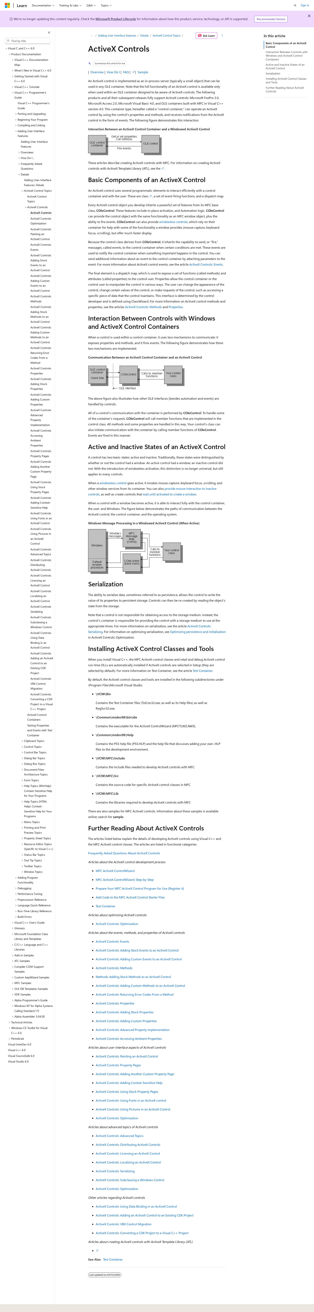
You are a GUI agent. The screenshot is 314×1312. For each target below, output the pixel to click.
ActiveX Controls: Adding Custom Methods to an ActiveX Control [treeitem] (40, 334)
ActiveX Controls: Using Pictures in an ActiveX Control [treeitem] (40, 536)
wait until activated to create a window (169, 494)
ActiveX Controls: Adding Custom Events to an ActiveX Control (139, 959)
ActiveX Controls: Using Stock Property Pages (127, 1091)
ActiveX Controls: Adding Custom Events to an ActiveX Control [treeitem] (40, 283)
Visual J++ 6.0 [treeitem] (17, 1050)
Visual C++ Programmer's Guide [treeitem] (33, 105)
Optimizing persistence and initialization (198, 632)
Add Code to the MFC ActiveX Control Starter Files (130, 897)
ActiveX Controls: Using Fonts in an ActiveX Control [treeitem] (41, 518)
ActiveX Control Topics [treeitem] (36, 199)
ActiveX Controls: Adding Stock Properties (125, 1012)
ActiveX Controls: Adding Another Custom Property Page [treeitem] (40, 469)
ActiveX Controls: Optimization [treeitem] (40, 221)
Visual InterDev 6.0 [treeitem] (19, 1044)
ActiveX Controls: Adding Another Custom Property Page (135, 1074)
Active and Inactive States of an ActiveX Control (285, 66)
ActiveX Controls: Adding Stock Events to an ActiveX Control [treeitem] (40, 262)
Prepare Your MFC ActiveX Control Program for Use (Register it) (140, 888)
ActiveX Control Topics (166, 35)
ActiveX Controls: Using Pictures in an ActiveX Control (133, 1109)
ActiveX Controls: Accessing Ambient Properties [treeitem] (40, 438)
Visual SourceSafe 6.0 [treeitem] (21, 1056)
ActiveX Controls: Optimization (117, 924)
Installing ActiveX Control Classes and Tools (286, 80)
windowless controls (173, 222)
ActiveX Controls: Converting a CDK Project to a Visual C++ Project (142, 1233)
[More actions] (222, 35)
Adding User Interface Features (117, 35)
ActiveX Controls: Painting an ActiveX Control (127, 1056)
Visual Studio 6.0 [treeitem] (18, 1061)
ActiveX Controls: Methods (143, 307)
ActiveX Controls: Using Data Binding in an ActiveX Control (136, 1206)
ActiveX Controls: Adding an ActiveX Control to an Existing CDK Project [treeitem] (41, 663)
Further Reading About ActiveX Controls (285, 89)
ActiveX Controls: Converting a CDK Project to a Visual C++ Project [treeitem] (41, 701)
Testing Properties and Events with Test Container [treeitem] (39, 730)
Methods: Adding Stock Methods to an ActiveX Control (133, 977)
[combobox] (27, 41)
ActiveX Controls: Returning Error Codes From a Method (134, 994)
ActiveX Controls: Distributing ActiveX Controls (128, 1144)
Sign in (305, 5)
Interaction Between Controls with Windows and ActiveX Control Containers (287, 55)
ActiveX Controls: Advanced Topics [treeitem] (40, 551)
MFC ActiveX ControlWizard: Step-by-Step (125, 879)
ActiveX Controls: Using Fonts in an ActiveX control (131, 1100)
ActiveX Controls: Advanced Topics (119, 1136)
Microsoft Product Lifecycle (116, 19)
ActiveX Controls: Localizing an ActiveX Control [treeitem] (40, 596)
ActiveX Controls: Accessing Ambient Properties (129, 1038)
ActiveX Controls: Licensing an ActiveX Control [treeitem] (40, 580)
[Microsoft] (7, 5)
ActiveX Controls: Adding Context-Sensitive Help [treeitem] (40, 502)
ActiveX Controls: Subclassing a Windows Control (130, 1180)
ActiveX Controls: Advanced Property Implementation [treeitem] (40, 417)
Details (144, 35)
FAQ (126, 72)
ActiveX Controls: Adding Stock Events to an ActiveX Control (137, 950)
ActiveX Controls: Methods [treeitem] (40, 298)
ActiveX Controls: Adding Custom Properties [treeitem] (40, 399)
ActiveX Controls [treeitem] (40, 213)
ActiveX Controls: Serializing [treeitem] (40, 609)
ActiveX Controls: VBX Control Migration (123, 1224)
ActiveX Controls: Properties (115, 1003)
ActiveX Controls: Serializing (115, 1171)
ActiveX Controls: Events (206, 264)
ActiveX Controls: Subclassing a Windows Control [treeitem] (41, 622)
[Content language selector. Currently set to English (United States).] (23, 1306)
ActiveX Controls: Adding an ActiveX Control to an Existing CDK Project (144, 1215)
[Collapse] (49, 32)
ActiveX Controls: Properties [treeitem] (40, 370)
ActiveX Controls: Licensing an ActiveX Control (128, 1153)
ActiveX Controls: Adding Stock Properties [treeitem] (40, 384)
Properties (176, 307)
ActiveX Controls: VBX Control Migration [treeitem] (40, 683)
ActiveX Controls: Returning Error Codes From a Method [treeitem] (40, 355)
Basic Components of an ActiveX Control (286, 45)
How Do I (113, 72)
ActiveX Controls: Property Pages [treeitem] (40, 453)
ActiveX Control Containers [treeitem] (36, 717)
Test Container (202, 670)
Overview (97, 72)
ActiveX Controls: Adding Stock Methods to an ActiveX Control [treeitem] (40, 314)
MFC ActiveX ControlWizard (115, 871)
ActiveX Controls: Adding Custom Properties (126, 1021)
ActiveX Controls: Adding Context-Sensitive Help (129, 1083)
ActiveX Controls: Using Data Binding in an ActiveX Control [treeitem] (40, 640)
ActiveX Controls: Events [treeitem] (40, 247)
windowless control (113, 483)
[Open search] (295, 5)
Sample (143, 72)
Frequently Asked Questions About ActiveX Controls (124, 853)
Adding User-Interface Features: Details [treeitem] (37, 182)
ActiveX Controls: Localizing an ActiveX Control (128, 1162)
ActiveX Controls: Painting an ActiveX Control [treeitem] (40, 234)
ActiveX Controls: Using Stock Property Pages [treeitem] (40, 487)
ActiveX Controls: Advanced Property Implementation (133, 1030)
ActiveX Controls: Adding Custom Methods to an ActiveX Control (140, 985)
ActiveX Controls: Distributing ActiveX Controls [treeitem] (40, 565)
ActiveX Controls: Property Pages (118, 1065)
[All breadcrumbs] (91, 35)
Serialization (273, 73)
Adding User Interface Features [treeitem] (34, 144)
